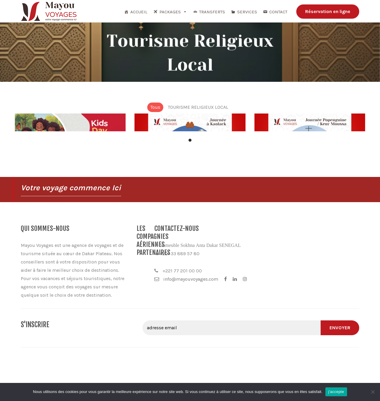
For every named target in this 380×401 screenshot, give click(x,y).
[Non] (373, 392)
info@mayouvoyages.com (284, 279)
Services (247, 12)
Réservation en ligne (327, 11)
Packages (173, 12)
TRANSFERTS (212, 12)
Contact (278, 12)
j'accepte (336, 391)
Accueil (138, 12)
